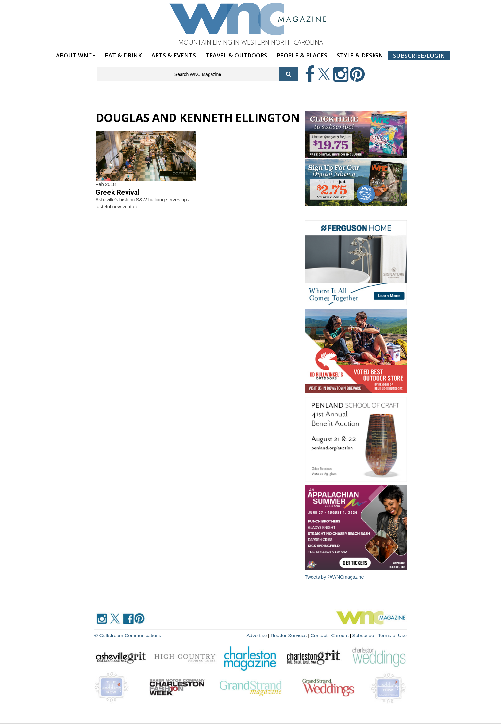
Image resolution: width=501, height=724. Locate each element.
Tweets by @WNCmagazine (335, 577)
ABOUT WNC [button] (75, 55)
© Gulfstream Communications (124, 634)
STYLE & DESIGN (360, 55)
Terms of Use (394, 634)
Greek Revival (117, 192)
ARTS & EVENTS (173, 55)
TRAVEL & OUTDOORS (236, 55)
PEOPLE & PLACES (302, 55)
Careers (345, 634)
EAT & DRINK (123, 55)
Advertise (268, 634)
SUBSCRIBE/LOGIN (419, 55)
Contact (326, 634)
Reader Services (298, 634)
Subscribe (367, 634)
